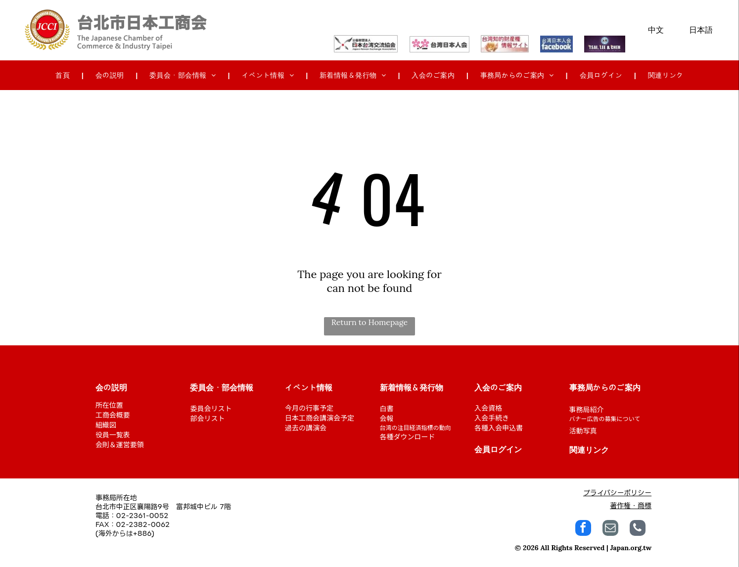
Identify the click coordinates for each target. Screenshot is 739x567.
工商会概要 (112, 415)
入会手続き (491, 418)
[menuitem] (63, 75)
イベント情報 (308, 388)
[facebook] (583, 529)
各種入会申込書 (498, 427)
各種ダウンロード (407, 436)
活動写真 (583, 430)
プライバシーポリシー (617, 492)
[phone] (638, 529)
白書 (387, 408)
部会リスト (207, 418)
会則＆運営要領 (119, 444)
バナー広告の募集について (605, 418)
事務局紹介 (586, 409)
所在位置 (109, 405)
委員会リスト (210, 408)
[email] (610, 529)
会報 (387, 418)
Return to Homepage (369, 322)
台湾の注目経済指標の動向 (415, 427)
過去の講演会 (305, 427)
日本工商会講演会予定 (319, 418)
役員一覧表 (112, 434)
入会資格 (488, 408)
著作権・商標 (630, 505)
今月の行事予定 (309, 408)
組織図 (105, 424)
